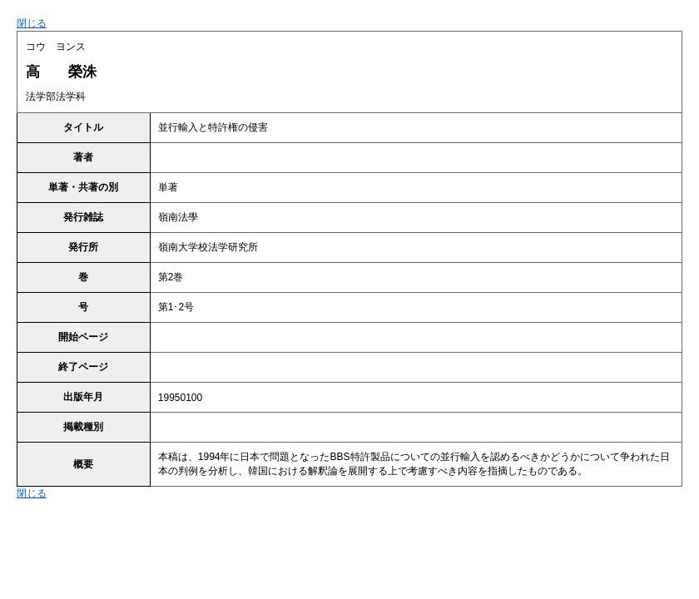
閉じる (32, 23)
